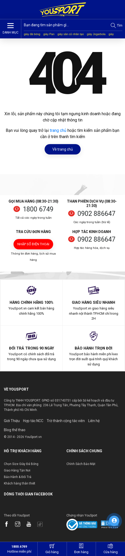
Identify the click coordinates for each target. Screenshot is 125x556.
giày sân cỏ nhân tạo (71, 34)
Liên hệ (94, 421)
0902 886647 (96, 213)
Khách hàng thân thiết (19, 483)
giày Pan (48, 34)
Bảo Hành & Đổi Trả (17, 477)
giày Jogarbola (96, 34)
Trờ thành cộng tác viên (66, 421)
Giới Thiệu (12, 421)
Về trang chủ (62, 149)
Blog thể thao (14, 430)
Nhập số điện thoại (33, 244)
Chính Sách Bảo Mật (80, 464)
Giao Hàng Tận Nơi (17, 470)
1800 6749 (38, 209)
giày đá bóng (32, 34)
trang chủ (58, 130)
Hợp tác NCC (33, 421)
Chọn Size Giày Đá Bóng (21, 464)
